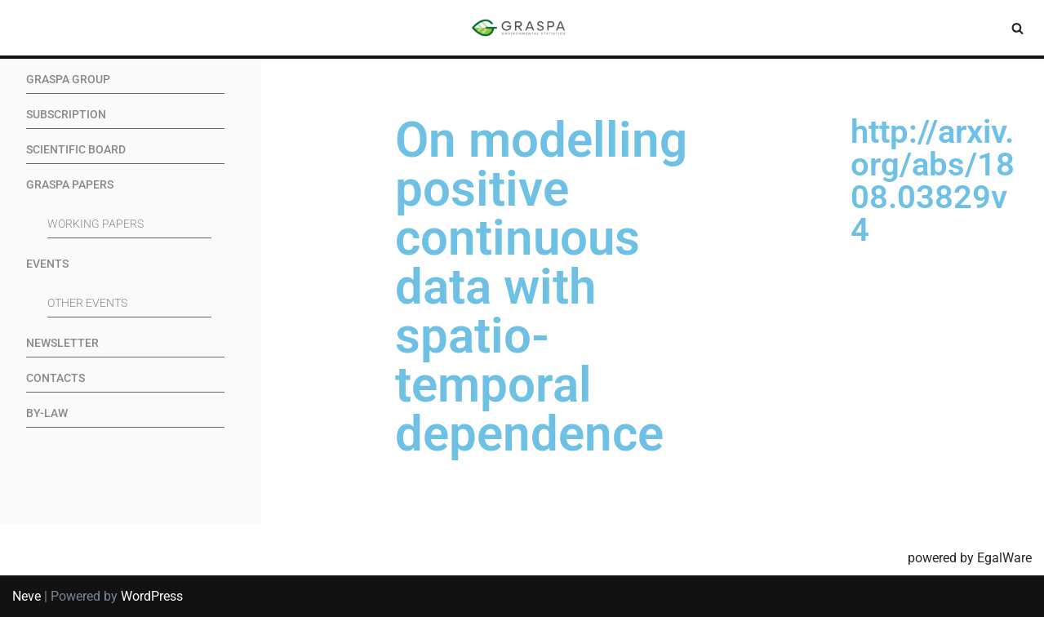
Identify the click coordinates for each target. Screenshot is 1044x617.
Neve (26, 596)
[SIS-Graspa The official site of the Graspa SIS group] (522, 28)
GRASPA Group (68, 80)
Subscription (66, 115)
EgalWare (1004, 558)
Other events (87, 303)
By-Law (47, 413)
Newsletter (62, 343)
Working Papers (95, 224)
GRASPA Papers (69, 185)
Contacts (55, 378)
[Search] (1017, 28)
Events (47, 264)
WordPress (152, 596)
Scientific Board (76, 150)
